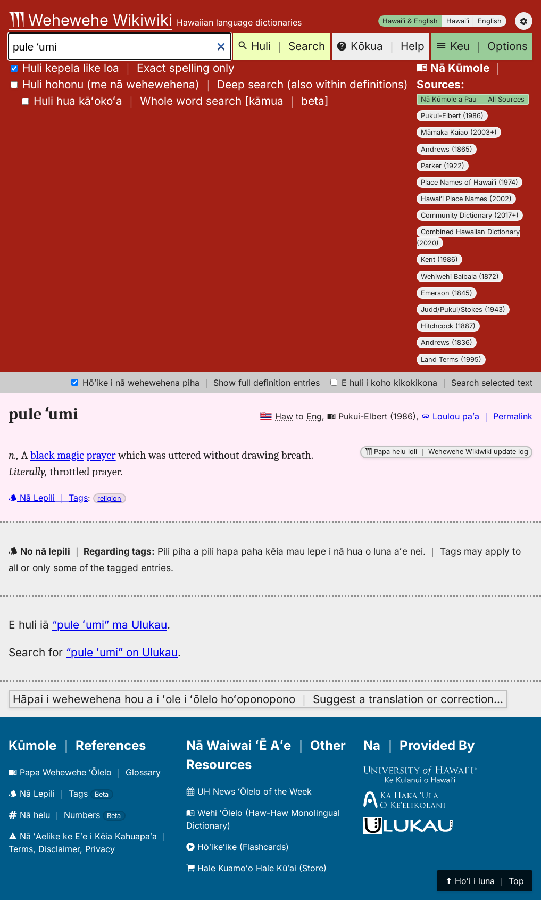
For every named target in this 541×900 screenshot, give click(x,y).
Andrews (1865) (447, 149)
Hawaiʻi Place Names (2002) (466, 198)
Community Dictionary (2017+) (470, 215)
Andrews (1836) (447, 342)
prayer (101, 455)
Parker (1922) (443, 165)
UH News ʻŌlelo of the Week (249, 791)
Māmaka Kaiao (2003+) (459, 132)
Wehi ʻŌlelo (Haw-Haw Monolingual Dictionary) (263, 819)
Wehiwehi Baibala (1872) (460, 276)
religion (109, 498)
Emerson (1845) (447, 293)
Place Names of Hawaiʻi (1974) (469, 182)
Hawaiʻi (457, 21)
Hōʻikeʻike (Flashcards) (237, 846)
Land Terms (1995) (451, 359)
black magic (57, 455)
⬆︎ (484, 881)
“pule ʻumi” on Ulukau (122, 652)
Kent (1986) (439, 259)
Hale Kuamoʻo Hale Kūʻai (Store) (256, 868)
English (490, 21)
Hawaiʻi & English (410, 21)
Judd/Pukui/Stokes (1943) (463, 309)
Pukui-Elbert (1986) (452, 115)
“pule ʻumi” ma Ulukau (109, 624)
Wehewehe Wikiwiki (90, 20)
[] (175, 101)
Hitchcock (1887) (448, 326)
